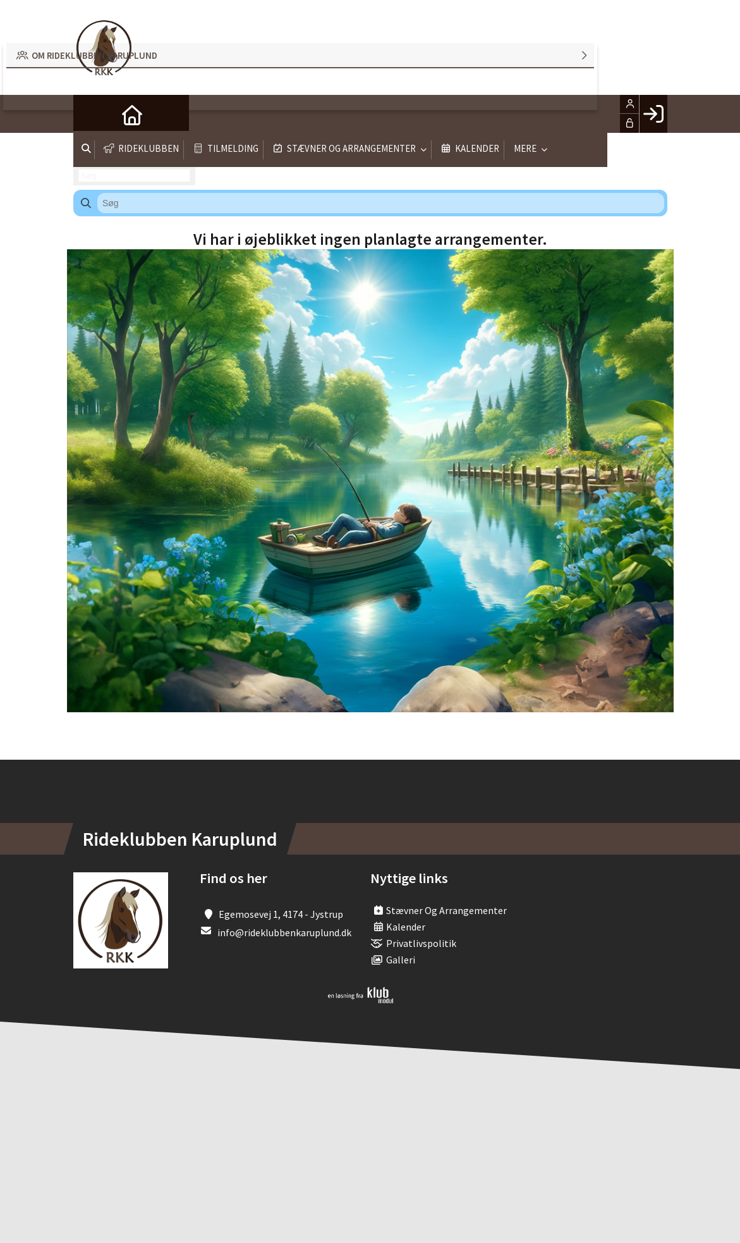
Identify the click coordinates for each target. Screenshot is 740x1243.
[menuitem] (92, 114)
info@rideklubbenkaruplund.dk (284, 932)
